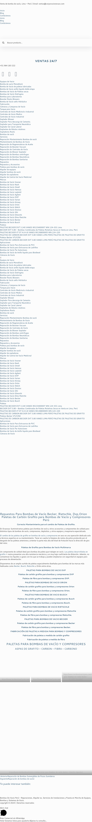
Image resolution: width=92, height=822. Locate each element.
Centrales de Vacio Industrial (12, 116)
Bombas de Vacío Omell (10, 187)
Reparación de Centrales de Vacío (14, 149)
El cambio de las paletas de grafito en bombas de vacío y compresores (29, 535)
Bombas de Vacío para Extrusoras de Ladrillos (19, 247)
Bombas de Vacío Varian (10, 199)
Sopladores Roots (7, 132)
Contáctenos (5, 15)
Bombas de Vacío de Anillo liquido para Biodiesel (20, 252)
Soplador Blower (7, 119)
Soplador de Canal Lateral (10, 127)
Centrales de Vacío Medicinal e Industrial (17, 111)
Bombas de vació (7, 134)
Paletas (3, 225)
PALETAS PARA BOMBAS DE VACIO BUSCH (46, 594)
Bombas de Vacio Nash (9, 184)
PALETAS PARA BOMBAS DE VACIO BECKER (46, 619)
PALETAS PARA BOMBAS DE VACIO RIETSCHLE (46, 607)
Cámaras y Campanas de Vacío (12, 106)
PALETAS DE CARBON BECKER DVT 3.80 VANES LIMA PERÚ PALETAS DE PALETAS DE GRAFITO (42, 235)
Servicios (4, 137)
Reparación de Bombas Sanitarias (14, 159)
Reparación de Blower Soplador (13, 152)
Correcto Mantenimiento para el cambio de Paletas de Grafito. (46, 524)
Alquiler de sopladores (9, 174)
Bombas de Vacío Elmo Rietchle (13, 217)
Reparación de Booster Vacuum (13, 147)
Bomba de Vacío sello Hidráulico (13, 101)
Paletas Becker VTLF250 (10, 237)
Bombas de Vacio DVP (9, 197)
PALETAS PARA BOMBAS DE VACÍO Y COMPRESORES (46, 644)
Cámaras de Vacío (7, 255)
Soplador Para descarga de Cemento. (15, 121)
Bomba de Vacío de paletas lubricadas (15, 86)
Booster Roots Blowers (9, 99)
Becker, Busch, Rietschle (24, 566)
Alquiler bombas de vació (10, 172)
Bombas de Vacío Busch (10, 222)
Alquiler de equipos (8, 169)
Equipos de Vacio (7, 81)
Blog (2, 13)
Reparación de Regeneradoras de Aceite (16, 144)
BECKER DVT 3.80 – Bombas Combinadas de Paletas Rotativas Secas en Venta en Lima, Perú (39, 230)
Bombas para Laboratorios (11, 96)
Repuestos (4, 162)
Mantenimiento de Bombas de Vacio (15, 142)
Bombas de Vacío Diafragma (11, 94)
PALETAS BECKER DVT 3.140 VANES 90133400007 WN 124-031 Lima (31, 227)
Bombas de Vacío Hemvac (10, 189)
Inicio (2, 10)
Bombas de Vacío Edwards (11, 215)
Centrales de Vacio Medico (11, 114)
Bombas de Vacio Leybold (10, 192)
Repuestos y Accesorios (10, 164)
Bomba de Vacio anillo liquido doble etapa (17, 89)
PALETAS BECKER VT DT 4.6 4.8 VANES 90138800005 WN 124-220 (30, 232)
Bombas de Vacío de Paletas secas (14, 91)
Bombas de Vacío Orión (10, 204)
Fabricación (4, 104)
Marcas (3, 179)
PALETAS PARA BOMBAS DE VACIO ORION (46, 582)
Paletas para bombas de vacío (12, 167)
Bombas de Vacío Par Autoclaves (13, 250)
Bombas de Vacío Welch (10, 207)
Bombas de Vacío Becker (10, 220)
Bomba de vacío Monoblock (11, 84)
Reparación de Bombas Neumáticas (14, 157)
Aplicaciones (5, 242)
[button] (46, 257)
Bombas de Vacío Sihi (9, 212)
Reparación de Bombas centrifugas (14, 154)
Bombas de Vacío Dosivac (10, 210)
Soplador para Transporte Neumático (15, 124)
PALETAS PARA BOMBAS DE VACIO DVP (46, 570)
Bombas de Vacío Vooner (10, 182)
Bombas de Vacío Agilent (10, 194)
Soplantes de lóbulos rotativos (12, 129)
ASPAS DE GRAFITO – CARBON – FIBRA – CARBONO (46, 648)
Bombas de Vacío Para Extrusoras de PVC (17, 245)
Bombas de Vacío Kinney (10, 202)
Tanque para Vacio (7, 109)
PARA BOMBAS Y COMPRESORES (46, 631)
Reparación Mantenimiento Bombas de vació (18, 139)
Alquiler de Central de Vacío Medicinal (16, 177)
